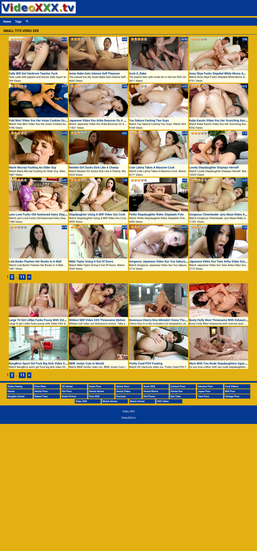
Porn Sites (40, 386)
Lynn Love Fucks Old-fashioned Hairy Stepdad (39, 214)
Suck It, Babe (137, 73)
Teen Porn (203, 396)
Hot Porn (67, 391)
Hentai (11, 391)
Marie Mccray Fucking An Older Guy (32, 167)
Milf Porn (230, 391)
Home (7, 21)
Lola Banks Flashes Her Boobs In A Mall (35, 261)
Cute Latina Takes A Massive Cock (152, 167)
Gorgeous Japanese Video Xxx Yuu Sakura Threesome (165, 261)
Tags (18, 21)
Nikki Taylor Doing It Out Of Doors (91, 261)
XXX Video (163, 401)
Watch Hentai (137, 401)
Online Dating (14, 386)
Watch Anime (110, 401)
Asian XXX (149, 386)
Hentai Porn (41, 391)
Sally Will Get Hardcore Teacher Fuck (33, 73)
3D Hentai (67, 386)
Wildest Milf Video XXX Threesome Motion (97, 320)
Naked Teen (41, 396)
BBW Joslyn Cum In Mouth (86, 363)
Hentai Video (123, 391)
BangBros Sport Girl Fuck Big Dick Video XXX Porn (42, 363)
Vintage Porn (232, 396)
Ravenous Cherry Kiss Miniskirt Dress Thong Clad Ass (164, 320)
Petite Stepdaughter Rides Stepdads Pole (156, 214)
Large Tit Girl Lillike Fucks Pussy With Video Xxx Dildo (44, 320)
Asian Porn (95, 386)
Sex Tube (176, 396)
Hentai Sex (177, 391)
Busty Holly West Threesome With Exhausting (219, 320)
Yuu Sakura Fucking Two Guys (149, 120)
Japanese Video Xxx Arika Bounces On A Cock (99, 120)
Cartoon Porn (178, 386)
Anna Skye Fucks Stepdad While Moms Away (218, 73)
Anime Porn (122, 386)
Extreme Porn (205, 386)
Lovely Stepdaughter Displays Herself (214, 167)
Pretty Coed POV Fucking (145, 363)
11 (22, 277)
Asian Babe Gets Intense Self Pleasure (94, 73)
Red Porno (149, 396)
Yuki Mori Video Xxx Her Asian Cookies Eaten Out (41, 120)
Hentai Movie (150, 391)
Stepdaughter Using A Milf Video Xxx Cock (97, 214)
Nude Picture (69, 396)
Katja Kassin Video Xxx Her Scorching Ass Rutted (221, 120)
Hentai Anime (96, 391)
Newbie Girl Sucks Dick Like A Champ (94, 167)
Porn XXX (94, 396)
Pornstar (121, 396)
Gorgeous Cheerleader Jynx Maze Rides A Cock (220, 214)
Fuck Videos (232, 386)
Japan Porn (204, 391)
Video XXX (81, 401)
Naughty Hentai (16, 396)
